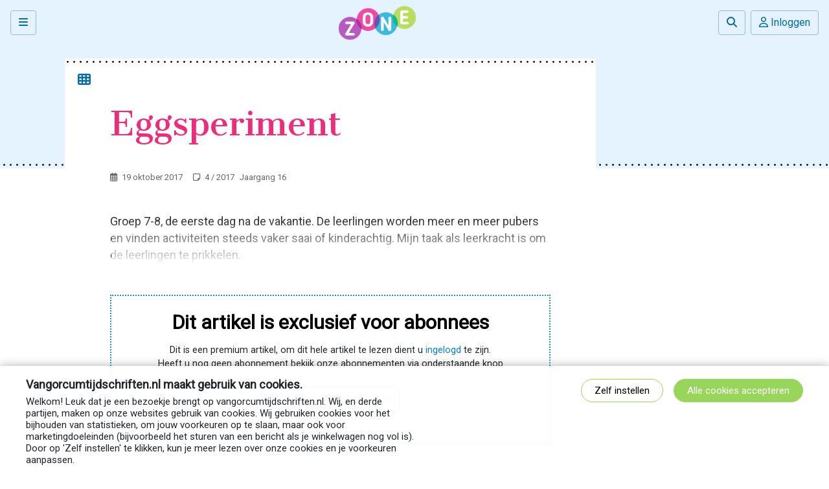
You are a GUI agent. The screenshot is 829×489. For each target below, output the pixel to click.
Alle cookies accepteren (738, 390)
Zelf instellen (622, 390)
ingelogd (443, 350)
